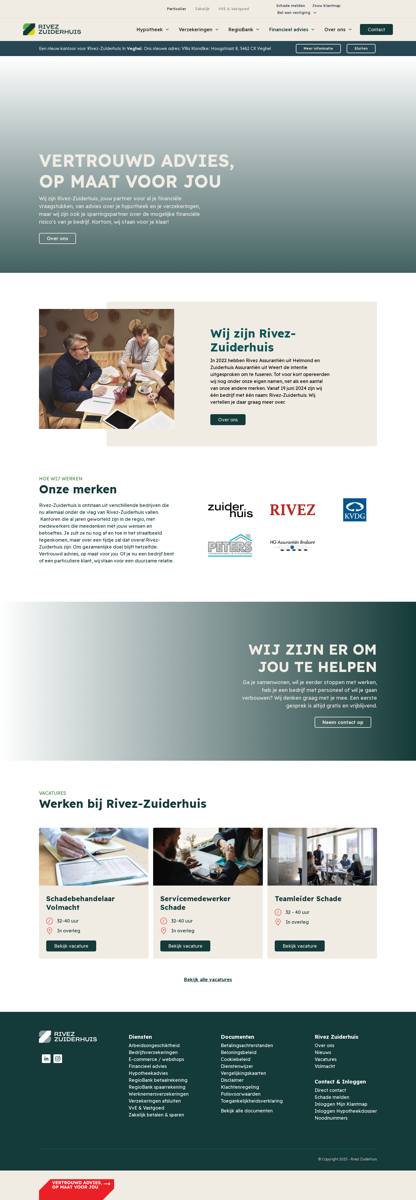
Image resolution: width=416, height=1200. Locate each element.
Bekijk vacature (71, 946)
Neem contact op (342, 722)
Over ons (57, 238)
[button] (297, 12)
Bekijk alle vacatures (208, 979)
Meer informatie (318, 48)
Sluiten (361, 48)
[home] (52, 29)
